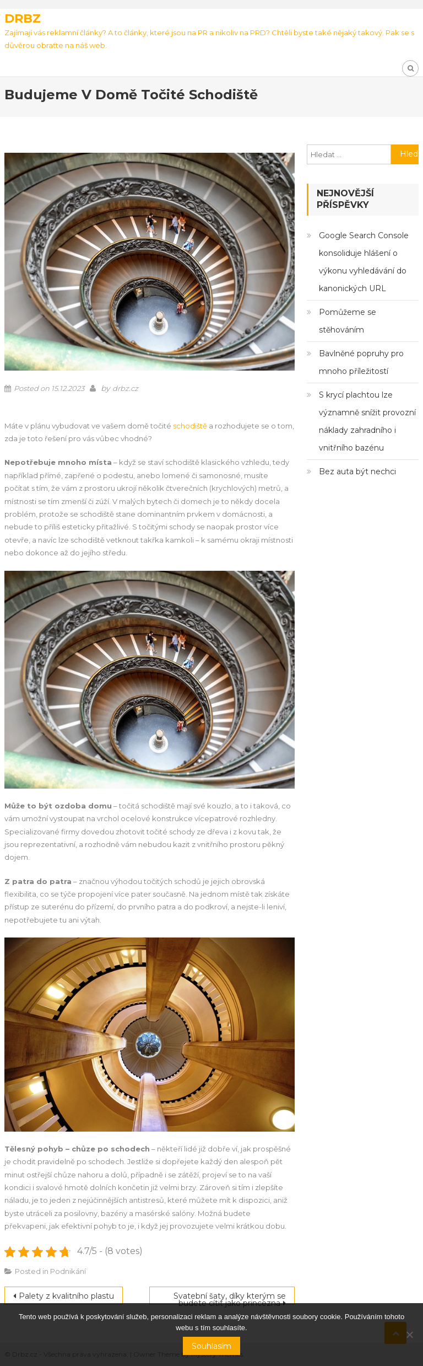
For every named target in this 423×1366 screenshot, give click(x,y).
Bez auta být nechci (357, 471)
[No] (409, 1334)
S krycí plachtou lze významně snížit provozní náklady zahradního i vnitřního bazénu (367, 421)
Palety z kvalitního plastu (66, 1296)
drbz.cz (125, 388)
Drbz (22, 18)
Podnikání (68, 1271)
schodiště (190, 425)
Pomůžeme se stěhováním (347, 321)
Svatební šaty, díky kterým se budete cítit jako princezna (229, 1298)
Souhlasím (211, 1346)
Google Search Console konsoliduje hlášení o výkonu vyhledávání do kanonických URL (364, 262)
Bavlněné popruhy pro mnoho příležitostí (361, 362)
